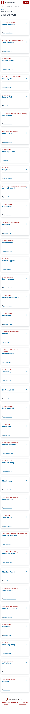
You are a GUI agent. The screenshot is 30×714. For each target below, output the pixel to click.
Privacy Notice (25, 702)
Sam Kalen (6, 334)
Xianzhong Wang (8, 645)
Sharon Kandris (8, 354)
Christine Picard (8, 572)
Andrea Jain (6, 315)
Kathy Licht (6, 426)
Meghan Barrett (8, 61)
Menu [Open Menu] (26, 2)
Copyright (6, 704)
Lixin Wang (6, 627)
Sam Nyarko (7, 517)
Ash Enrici (6, 224)
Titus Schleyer (7, 590)
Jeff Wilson (6, 663)
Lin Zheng (6, 681)
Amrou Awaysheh (8, 24)
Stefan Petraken (8, 554)
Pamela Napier (7, 499)
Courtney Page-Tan (9, 536)
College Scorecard (12, 702)
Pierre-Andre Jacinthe (10, 297)
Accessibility (4, 702)
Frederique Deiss (8, 152)
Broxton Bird (7, 97)
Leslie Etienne (7, 243)
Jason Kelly (6, 372)
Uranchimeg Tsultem (10, 608)
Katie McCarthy (8, 463)
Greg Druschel (7, 170)
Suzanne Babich (8, 42)
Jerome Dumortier (9, 188)
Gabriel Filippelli (8, 261)
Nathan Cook (7, 115)
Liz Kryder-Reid (8, 390)
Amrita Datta (7, 133)
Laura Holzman (8, 279)
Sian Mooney (7, 481)
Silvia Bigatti (7, 79)
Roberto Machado (9, 445)
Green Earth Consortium (10, 7)
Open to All (19, 702)
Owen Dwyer (7, 206)
